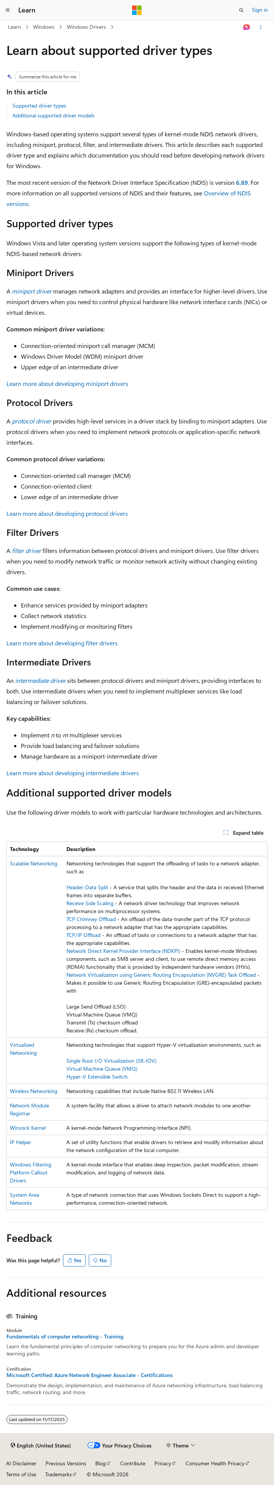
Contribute (132, 1463)
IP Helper (20, 1142)
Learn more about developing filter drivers (62, 643)
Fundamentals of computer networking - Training (64, 1336)
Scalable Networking (33, 863)
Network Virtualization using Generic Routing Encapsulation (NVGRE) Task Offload (161, 974)
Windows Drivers (86, 26)
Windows (43, 26)
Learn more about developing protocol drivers (67, 513)
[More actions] (261, 27)
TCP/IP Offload (83, 934)
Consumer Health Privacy (215, 1463)
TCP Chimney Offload (91, 919)
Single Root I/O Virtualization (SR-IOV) (111, 1060)
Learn (14, 26)
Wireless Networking (33, 1091)
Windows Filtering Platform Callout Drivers (30, 1172)
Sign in (260, 9)
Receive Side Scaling (89, 903)
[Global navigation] (7, 10)
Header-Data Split (87, 887)
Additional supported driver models (53, 115)
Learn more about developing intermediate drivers (72, 773)
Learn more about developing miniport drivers (67, 383)
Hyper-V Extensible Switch (97, 1076)
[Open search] (241, 10)
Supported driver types (39, 105)
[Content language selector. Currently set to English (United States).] (41, 1446)
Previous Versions (66, 1463)
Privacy (162, 1463)
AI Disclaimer (21, 1463)
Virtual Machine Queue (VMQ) (101, 1068)
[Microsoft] (137, 10)
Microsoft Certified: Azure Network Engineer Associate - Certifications (89, 1375)
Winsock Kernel (28, 1127)
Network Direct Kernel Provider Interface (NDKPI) (123, 950)
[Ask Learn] (246, 27)
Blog (100, 1463)
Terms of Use (21, 1474)
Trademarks (58, 1474)
